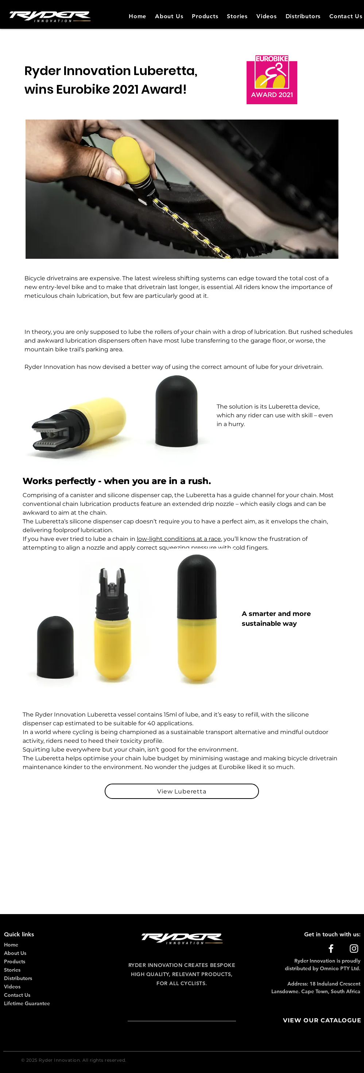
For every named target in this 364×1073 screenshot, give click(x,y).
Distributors (18, 978)
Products (14, 961)
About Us (15, 953)
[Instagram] (354, 948)
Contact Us (17, 995)
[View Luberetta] (182, 791)
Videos (12, 986)
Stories (12, 970)
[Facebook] (331, 948)
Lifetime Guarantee (27, 1003)
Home (11, 944)
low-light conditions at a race (179, 538)
